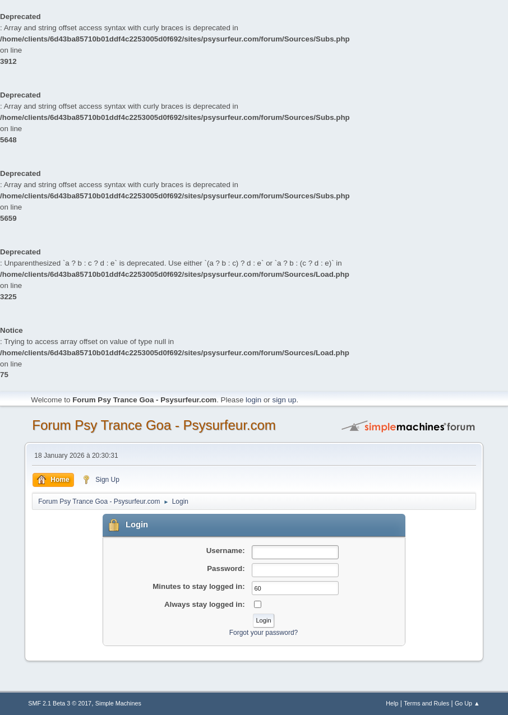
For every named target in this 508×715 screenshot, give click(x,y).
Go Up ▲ (467, 703)
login (253, 400)
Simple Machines (118, 703)
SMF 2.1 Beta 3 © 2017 (59, 703)
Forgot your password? (263, 633)
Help (392, 703)
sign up (284, 400)
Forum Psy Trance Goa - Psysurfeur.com (154, 425)
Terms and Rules (426, 703)
